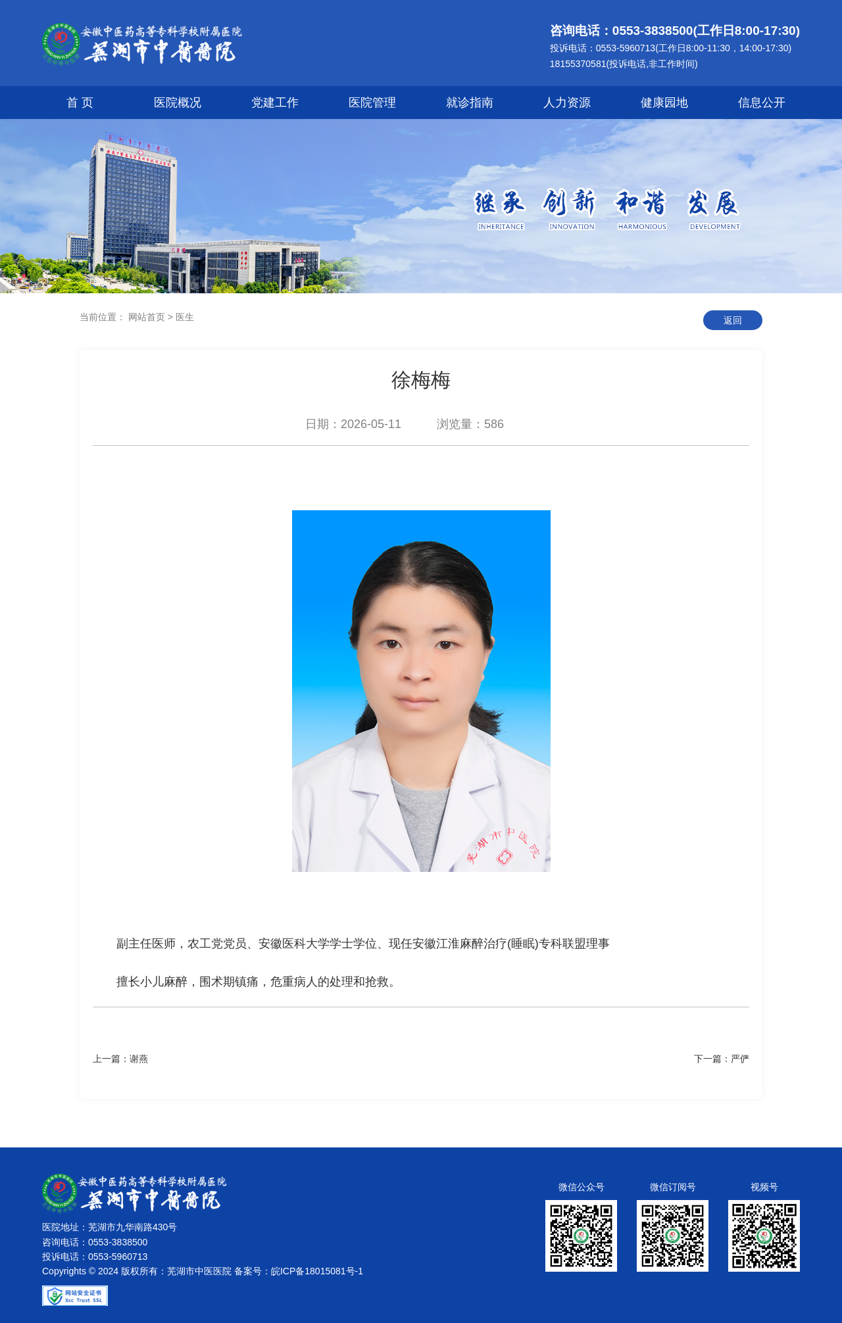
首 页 (79, 102)
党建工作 (275, 102)
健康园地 (664, 102)
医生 (185, 317)
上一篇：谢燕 (120, 1058)
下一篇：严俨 (721, 1058)
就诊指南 (469, 102)
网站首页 (146, 317)
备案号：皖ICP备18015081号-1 (298, 1271)
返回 (733, 320)
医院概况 (177, 102)
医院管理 (372, 102)
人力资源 (567, 102)
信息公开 (761, 102)
